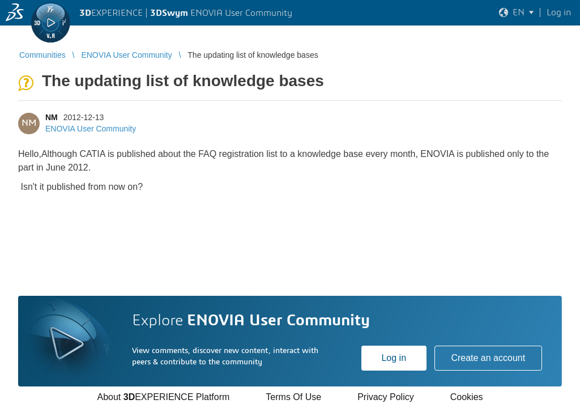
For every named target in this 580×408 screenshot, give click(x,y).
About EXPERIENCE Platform (163, 397)
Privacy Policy (385, 397)
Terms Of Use (293, 397)
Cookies (466, 397)
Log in (393, 358)
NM (51, 117)
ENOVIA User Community (90, 128)
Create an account (488, 358)
